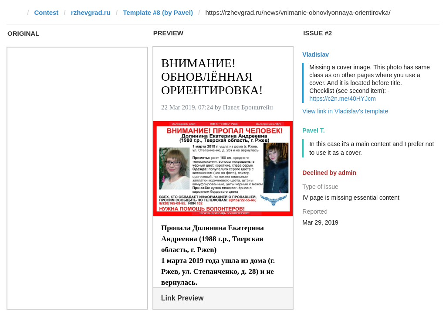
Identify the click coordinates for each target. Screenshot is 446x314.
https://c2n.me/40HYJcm (342, 98)
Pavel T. (313, 130)
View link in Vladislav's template (345, 111)
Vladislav (315, 54)
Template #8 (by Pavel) (158, 12)
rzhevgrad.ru (91, 12)
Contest (46, 12)
